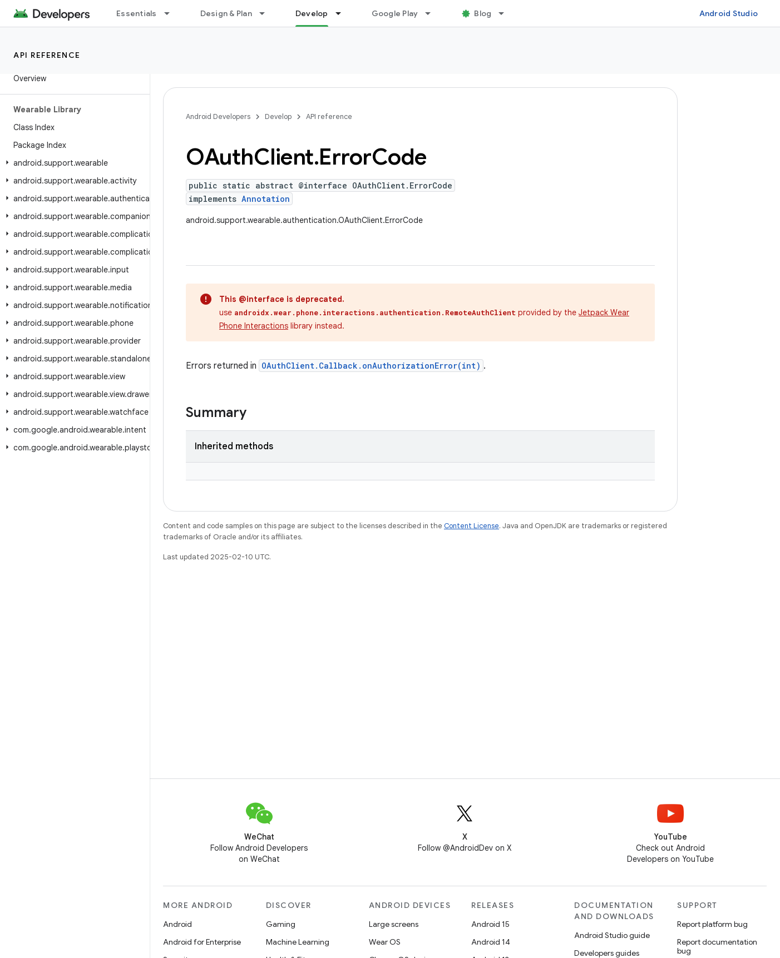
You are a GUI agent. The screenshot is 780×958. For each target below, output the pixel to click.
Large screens (393, 924)
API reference (47, 55)
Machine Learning (297, 942)
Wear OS (385, 942)
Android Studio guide (612, 935)
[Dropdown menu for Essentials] (172, 13)
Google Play (395, 13)
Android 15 (490, 924)
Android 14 (490, 942)
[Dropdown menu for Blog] (506, 13)
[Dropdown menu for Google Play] (433, 13)
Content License (471, 525)
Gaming (280, 924)
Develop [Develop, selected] (311, 13)
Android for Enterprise (202, 942)
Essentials (136, 13)
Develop (278, 116)
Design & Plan (226, 13)
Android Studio (728, 13)
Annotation (265, 198)
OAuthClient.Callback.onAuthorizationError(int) (371, 365)
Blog (482, 13)
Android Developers (218, 116)
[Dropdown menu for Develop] (343, 13)
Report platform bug (712, 924)
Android (177, 924)
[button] (72, 163)
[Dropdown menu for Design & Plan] (267, 13)
